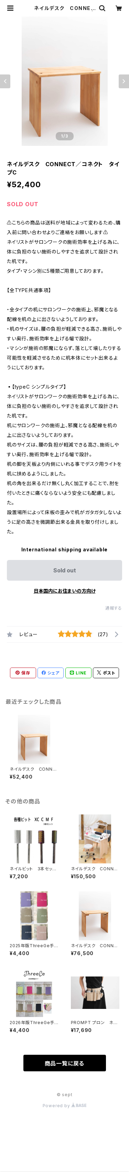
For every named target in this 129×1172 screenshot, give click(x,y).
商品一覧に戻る (65, 1063)
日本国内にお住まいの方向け (65, 591)
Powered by (65, 1105)
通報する (113, 608)
